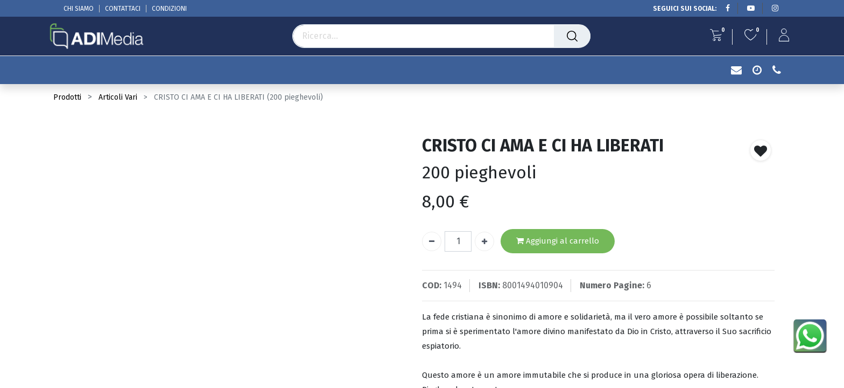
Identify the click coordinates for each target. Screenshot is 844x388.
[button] (760, 150)
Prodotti (67, 97)
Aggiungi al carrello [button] (557, 241)
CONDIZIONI (169, 8)
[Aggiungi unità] (484, 241)
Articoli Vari (118, 97)
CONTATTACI (122, 8)
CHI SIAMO (79, 8)
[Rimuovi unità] (431, 241)
